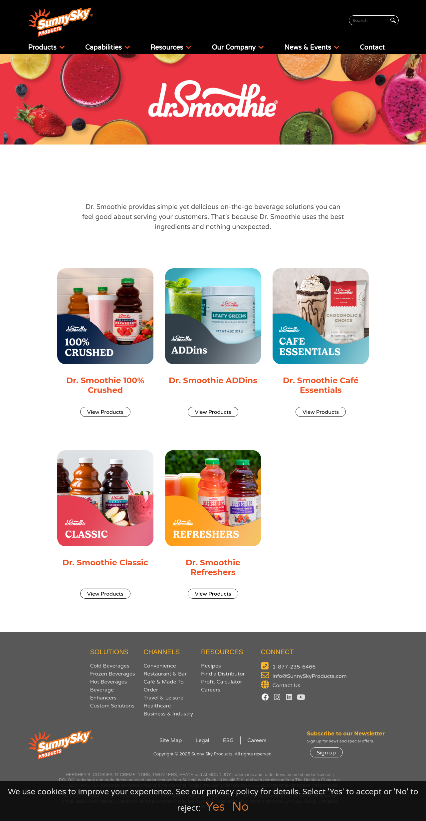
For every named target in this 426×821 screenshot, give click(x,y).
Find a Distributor (223, 674)
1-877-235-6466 (294, 667)
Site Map (170, 740)
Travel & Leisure (163, 697)
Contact (372, 48)
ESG (228, 740)
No (240, 807)
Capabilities (107, 47)
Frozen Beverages (112, 674)
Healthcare (157, 705)
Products (46, 47)
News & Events (312, 47)
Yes (215, 807)
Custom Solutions (112, 705)
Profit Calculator (221, 682)
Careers (210, 689)
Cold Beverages (109, 666)
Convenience (159, 666)
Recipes (211, 666)
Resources (171, 47)
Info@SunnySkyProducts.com (310, 676)
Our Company (238, 47)
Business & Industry (168, 713)
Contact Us (287, 685)
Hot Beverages (108, 682)
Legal (202, 740)
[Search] (374, 20)
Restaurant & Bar (165, 674)
